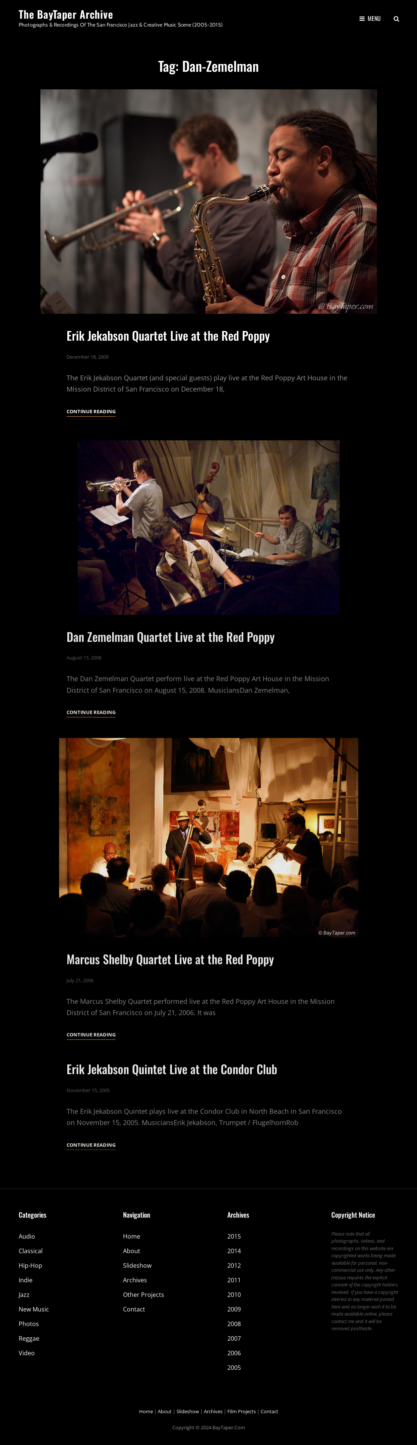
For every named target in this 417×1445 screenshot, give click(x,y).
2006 (234, 1353)
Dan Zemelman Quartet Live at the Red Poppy (171, 656)
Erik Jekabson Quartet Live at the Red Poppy (168, 335)
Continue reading (91, 411)
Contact (134, 1309)
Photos (29, 1324)
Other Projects (143, 1295)
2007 (234, 1338)
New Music (34, 1309)
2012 (234, 1265)
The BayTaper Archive (66, 14)
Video (27, 1353)
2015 (234, 1236)
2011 (234, 1280)
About (131, 1251)
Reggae (29, 1338)
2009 (234, 1309)
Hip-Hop (30, 1265)
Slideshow (137, 1265)
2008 (234, 1324)
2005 (234, 1367)
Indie (26, 1280)
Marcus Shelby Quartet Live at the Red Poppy (170, 979)
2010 (234, 1295)
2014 (234, 1251)
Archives (135, 1280)
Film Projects (241, 1411)
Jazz (24, 1295)
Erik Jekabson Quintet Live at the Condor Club (172, 1089)
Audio (27, 1236)
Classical (31, 1251)
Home (131, 1236)
